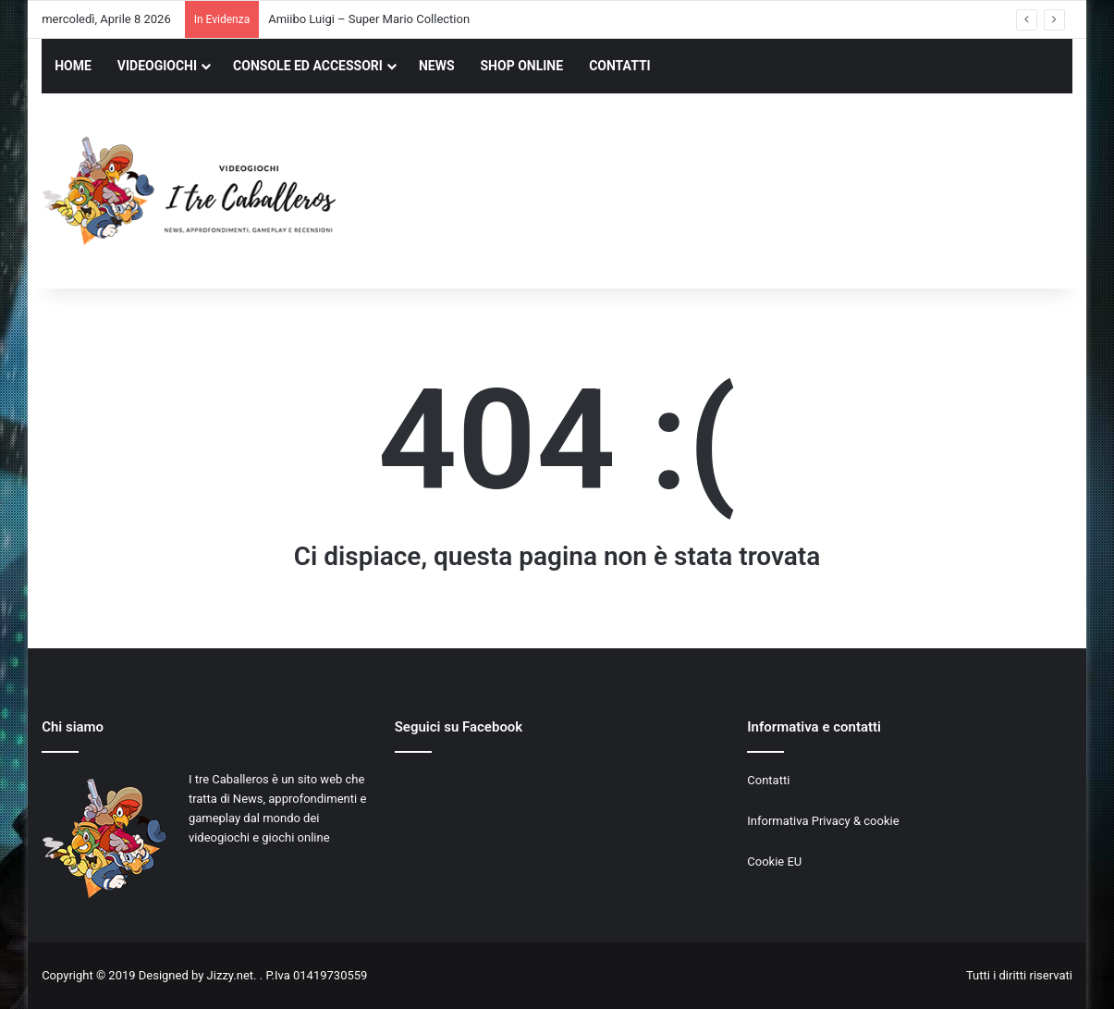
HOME (73, 65)
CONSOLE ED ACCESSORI (308, 65)
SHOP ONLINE (522, 65)
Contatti (768, 780)
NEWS (437, 65)
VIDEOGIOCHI (157, 65)
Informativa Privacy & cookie (823, 821)
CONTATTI (620, 65)
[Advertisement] (733, 193)
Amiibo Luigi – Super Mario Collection (369, 19)
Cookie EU (774, 861)
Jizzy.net (230, 975)
